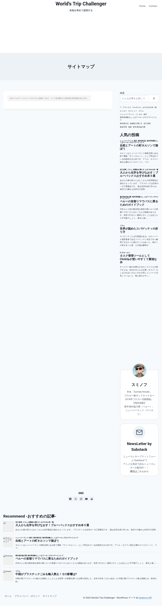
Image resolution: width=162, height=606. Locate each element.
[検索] (154, 98)
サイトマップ (50, 596)
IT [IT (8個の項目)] (120, 107)
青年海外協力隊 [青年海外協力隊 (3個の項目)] (139, 127)
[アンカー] (91, 499)
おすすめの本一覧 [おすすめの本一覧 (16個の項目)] (149, 107)
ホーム (8, 596)
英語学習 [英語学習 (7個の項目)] (123, 127)
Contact (153, 6)
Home (142, 6)
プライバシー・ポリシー (27, 596)
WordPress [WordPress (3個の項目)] (137, 107)
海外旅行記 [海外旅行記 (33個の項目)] (124, 123)
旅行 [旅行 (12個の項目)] (145, 114)
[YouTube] (86, 499)
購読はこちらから (139, 471)
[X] (75, 499)
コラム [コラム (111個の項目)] (141, 111)
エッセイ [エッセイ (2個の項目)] (123, 111)
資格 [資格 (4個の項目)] (130, 127)
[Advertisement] (81, 32)
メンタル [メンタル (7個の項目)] (138, 114)
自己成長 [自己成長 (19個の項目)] (147, 123)
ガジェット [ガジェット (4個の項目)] (132, 111)
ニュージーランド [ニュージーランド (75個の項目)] (127, 114)
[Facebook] (70, 499)
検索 (122, 93)
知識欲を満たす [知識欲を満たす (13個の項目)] (136, 123)
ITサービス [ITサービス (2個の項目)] (127, 107)
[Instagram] (81, 499)
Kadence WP (145, 597)
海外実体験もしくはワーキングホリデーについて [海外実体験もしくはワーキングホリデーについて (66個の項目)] (138, 118)
